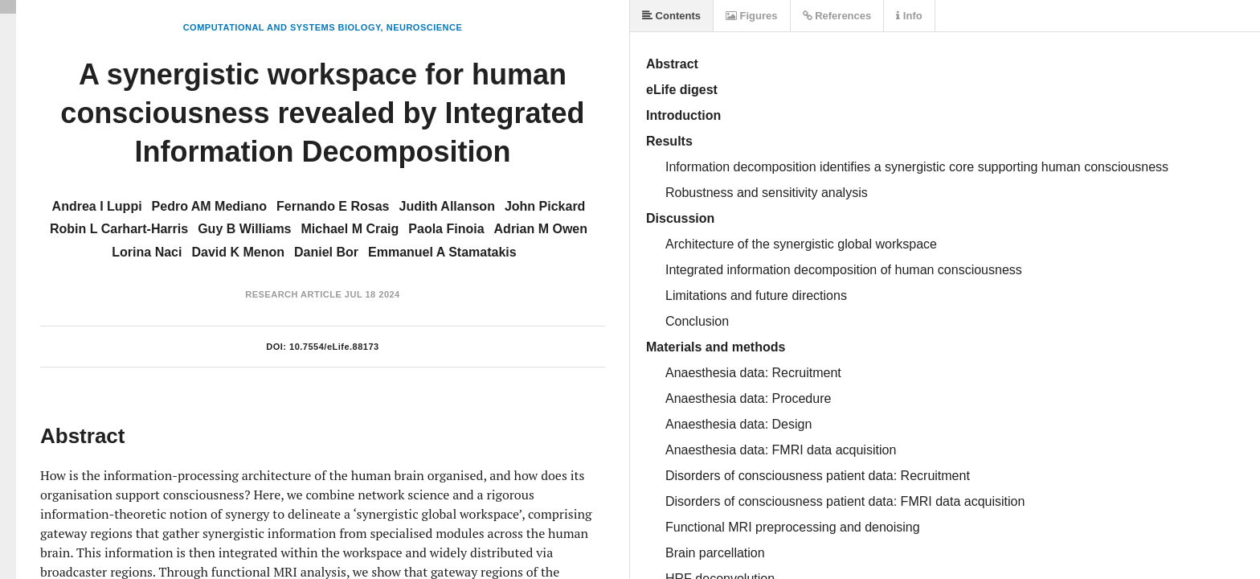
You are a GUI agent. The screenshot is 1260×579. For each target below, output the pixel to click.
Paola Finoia (446, 229)
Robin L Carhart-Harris (119, 229)
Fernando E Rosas (332, 206)
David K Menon (237, 252)
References (837, 16)
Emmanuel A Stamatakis (442, 252)
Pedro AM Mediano (209, 206)
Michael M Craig (350, 229)
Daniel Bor (326, 252)
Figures (752, 16)
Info (909, 16)
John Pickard (545, 206)
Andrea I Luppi (97, 206)
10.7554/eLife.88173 (334, 346)
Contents (671, 16)
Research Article (293, 294)
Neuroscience (425, 27)
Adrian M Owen (540, 229)
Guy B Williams (244, 229)
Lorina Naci (147, 252)
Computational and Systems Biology (282, 27)
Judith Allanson (447, 206)
